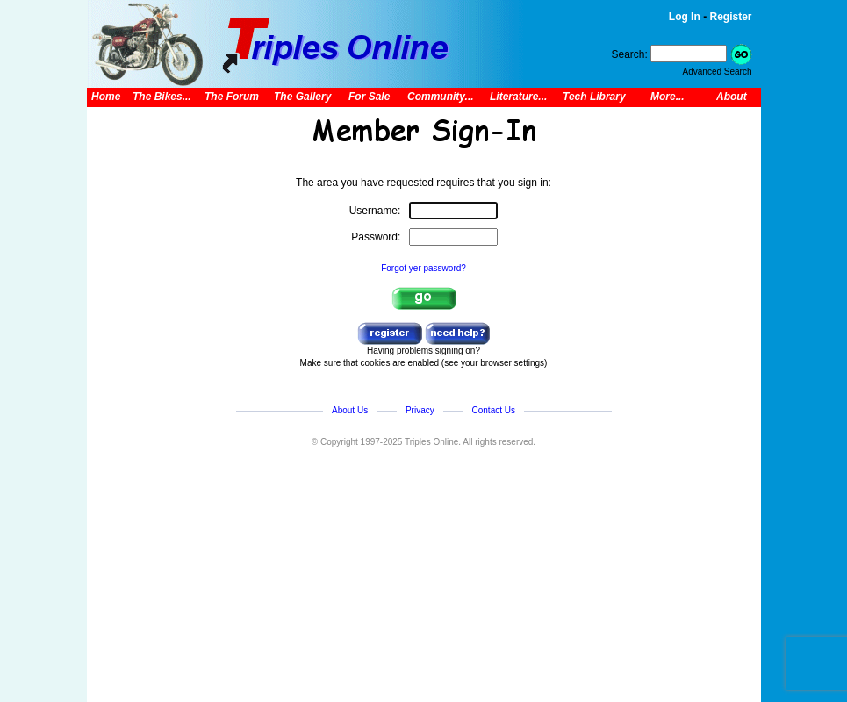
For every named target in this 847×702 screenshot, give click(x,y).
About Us (350, 410)
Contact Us (493, 410)
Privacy (420, 410)
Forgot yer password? (423, 268)
